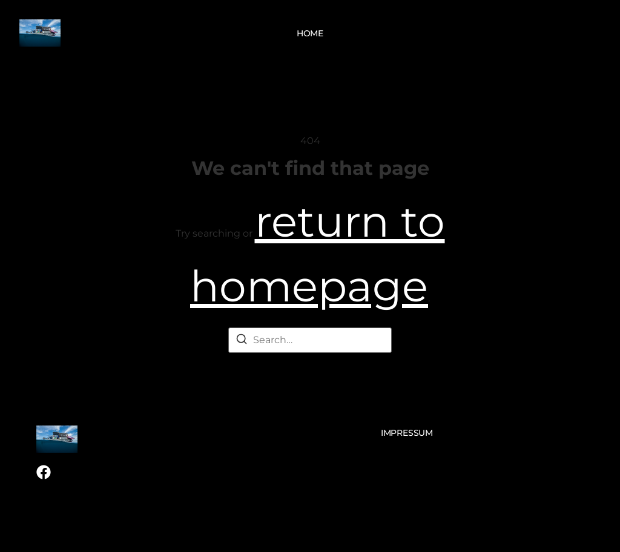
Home (310, 33)
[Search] (241, 341)
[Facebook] (43, 472)
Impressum (407, 433)
